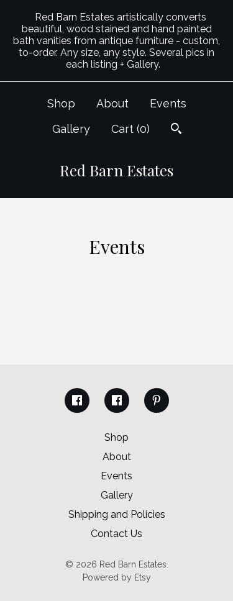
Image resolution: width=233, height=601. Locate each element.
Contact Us (116, 534)
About (112, 103)
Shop (61, 103)
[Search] (176, 130)
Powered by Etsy (117, 577)
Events (168, 103)
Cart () (130, 128)
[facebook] (77, 400)
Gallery (71, 128)
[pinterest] (156, 400)
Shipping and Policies (116, 514)
